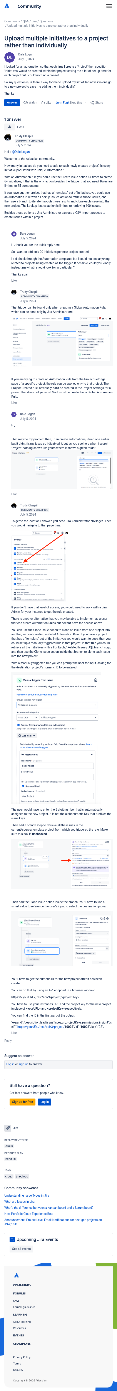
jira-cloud (22, 1176)
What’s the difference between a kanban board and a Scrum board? (49, 1207)
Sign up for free (22, 1102)
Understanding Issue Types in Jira (26, 1195)
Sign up (23, 1064)
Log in (10, 1064)
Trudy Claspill (24, 136)
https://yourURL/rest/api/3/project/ (41, 1027)
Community (29, 6)
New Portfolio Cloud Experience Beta (28, 1214)
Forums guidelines (24, 1307)
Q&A (26, 21)
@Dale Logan (21, 152)
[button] (62, 341)
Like (14, 280)
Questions (46, 21)
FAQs (16, 1300)
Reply (8, 1040)
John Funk (62, 102)
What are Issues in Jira (19, 1201)
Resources (19, 1328)
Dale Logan (25, 54)
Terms (17, 1363)
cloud (9, 1176)
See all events (21, 1249)
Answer (12, 102)
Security (18, 1369)
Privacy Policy (22, 1357)
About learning (22, 1321)
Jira (34, 21)
